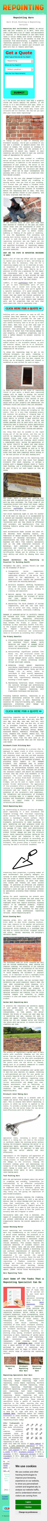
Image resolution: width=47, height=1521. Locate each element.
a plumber (32, 1450)
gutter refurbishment (11, 1448)
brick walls (19, 1170)
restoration (39, 1183)
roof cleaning (14, 1450)
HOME (19, 13)
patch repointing (21, 896)
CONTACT (34, 13)
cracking (27, 440)
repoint (9, 261)
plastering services (28, 1454)
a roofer (6, 1452)
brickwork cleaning (26, 1452)
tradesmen (7, 1433)
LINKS (23, 13)
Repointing (7, 717)
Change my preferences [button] (28, 1512)
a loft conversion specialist (22, 1446)
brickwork (20, 1407)
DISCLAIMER (41, 13)
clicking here (9, 1413)
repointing (7, 43)
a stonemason (35, 1448)
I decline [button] (28, 1507)
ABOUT (28, 13)
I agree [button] (28, 1502)
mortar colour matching (15, 1234)
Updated (5, 1498)
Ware (42, 717)
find (10, 1379)
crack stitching (24, 776)
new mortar (25, 420)
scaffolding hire (25, 1343)
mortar (5, 105)
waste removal (35, 1443)
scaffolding (23, 283)
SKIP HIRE (25, 1456)
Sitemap (5, 1496)
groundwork (7, 1456)
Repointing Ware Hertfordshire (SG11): (19, 28)
